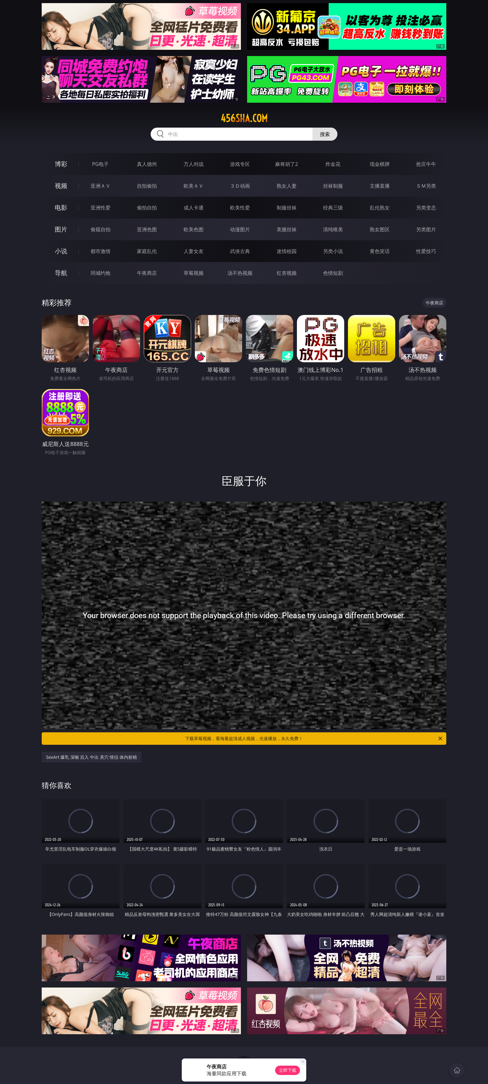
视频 (61, 185)
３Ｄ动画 (240, 185)
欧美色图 (194, 229)
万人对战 (194, 164)
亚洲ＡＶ (100, 185)
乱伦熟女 (380, 207)
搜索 (325, 134)
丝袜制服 (333, 185)
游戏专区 (240, 164)
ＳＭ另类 (426, 185)
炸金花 (333, 164)
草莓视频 (194, 273)
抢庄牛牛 (426, 164)
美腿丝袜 (287, 229)
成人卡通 (194, 207)
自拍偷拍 (147, 185)
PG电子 (100, 164)
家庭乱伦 (147, 251)
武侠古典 (240, 251)
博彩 (61, 164)
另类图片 (426, 229)
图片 (61, 229)
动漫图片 (240, 229)
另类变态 (426, 207)
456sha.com (244, 118)
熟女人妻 (287, 185)
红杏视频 (287, 273)
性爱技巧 (426, 251)
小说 (61, 251)
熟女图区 (380, 229)
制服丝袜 (287, 207)
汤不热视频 (240, 273)
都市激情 (100, 251)
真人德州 (147, 164)
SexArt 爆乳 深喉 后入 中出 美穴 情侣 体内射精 (91, 757)
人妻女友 (194, 251)
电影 (61, 207)
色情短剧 (333, 273)
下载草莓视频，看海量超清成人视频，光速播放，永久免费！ (314, 738)
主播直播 (380, 185)
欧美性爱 (240, 207)
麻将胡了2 (286, 164)
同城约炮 (100, 273)
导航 (61, 273)
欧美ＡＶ (194, 185)
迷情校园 (287, 251)
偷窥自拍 (100, 229)
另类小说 (333, 251)
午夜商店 (147, 273)
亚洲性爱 (100, 207)
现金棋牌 (380, 164)
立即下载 (287, 1070)
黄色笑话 (380, 251)
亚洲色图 (147, 229)
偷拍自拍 (147, 207)
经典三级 (333, 207)
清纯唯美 (333, 229)
